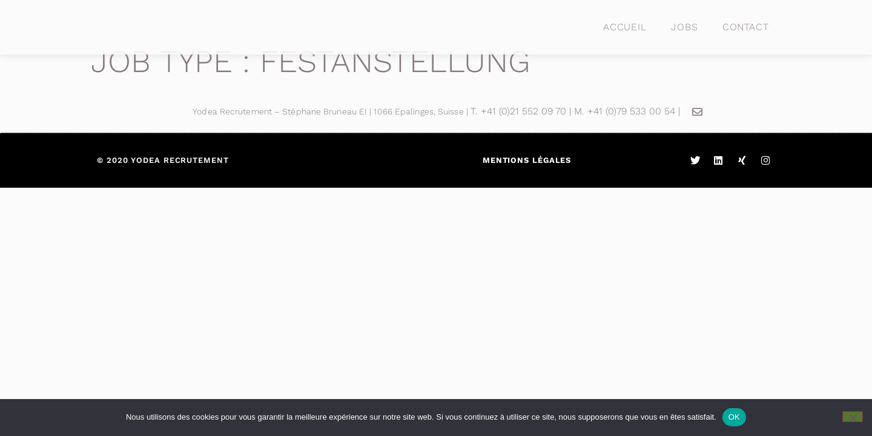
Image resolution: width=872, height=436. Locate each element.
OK (734, 416)
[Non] (852, 416)
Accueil (625, 27)
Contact (745, 27)
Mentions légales (527, 160)
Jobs (684, 27)
